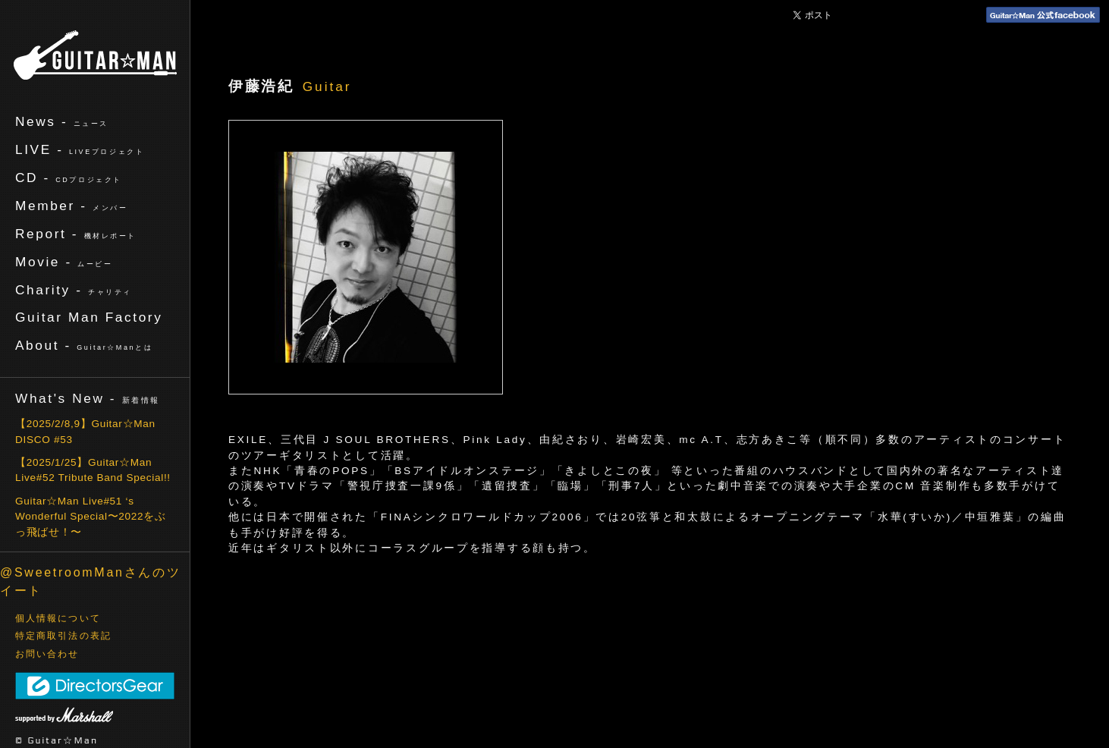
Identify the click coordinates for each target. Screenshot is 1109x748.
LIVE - (79, 149)
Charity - (73, 289)
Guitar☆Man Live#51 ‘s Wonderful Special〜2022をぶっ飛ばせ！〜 (90, 516)
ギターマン (95, 55)
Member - (71, 205)
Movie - (64, 261)
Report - (76, 233)
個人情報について (58, 618)
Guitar (327, 86)
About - (83, 345)
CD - (68, 177)
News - (61, 121)
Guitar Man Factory (88, 317)
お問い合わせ (47, 654)
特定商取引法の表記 (63, 635)
